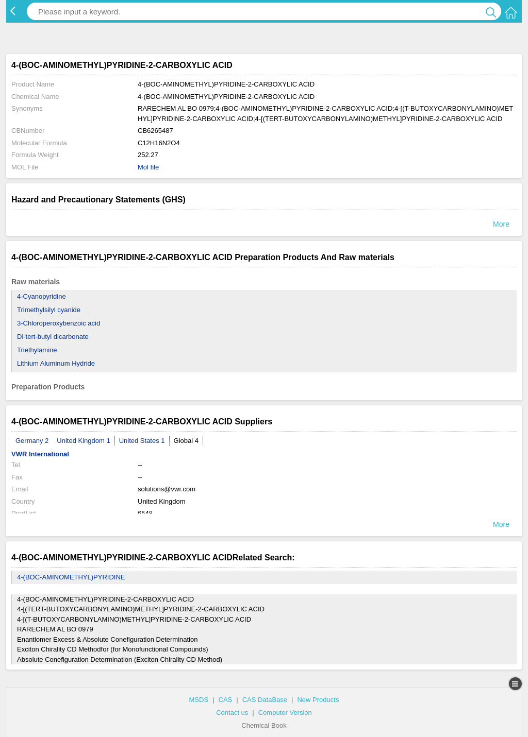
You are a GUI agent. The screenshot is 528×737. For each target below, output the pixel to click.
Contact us (232, 712)
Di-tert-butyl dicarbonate (53, 336)
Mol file (148, 167)
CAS (226, 700)
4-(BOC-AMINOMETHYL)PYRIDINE (71, 577)
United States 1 (142, 440)
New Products (318, 700)
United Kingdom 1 (83, 440)
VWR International (40, 454)
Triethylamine (37, 350)
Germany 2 (31, 440)
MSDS (199, 700)
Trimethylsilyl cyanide (48, 310)
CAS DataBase (264, 700)
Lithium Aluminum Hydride (56, 363)
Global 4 (186, 440)
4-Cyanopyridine (41, 296)
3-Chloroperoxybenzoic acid (58, 323)
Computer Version (285, 712)
